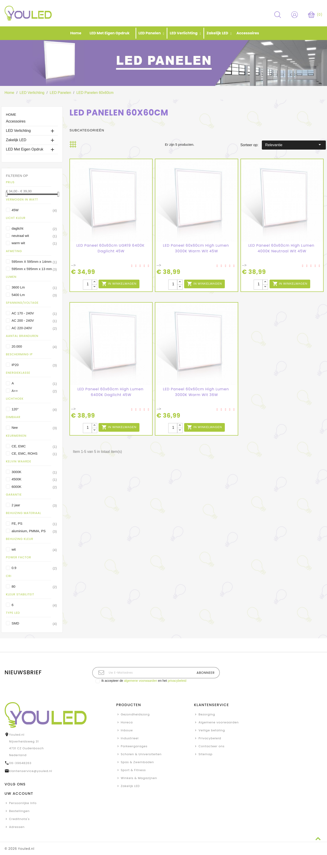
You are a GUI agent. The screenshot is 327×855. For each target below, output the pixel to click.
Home (11, 114)
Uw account (19, 793)
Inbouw (127, 730)
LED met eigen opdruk (24, 149)
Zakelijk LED (16, 140)
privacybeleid (177, 680)
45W (34, 210)
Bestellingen (19, 811)
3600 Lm (34, 287)
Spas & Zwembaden (137, 762)
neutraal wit (34, 235)
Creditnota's (19, 819)
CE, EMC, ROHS (34, 453)
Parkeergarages (134, 746)
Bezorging (206, 714)
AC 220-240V (34, 328)
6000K (34, 486)
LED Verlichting (18, 131)
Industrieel (130, 738)
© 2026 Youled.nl (19, 848)
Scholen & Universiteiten (141, 754)
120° (34, 409)
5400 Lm (34, 295)
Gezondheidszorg (135, 714)
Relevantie (293, 144)
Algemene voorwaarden (218, 722)
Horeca (127, 722)
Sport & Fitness (133, 770)
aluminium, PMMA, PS (34, 531)
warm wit (34, 243)
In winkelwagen (119, 283)
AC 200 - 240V (34, 320)
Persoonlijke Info (23, 803)
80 (34, 586)
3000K (34, 472)
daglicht (34, 228)
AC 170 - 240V (34, 313)
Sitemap (205, 754)
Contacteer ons (211, 746)
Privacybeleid (209, 738)
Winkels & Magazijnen (139, 778)
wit (34, 549)
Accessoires (15, 121)
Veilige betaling (211, 730)
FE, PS (34, 523)
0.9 (34, 568)
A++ (34, 391)
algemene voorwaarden (140, 680)
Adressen (17, 827)
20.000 (34, 346)
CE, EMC (34, 446)
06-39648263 (20, 763)
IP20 (34, 365)
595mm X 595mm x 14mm (34, 261)
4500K (34, 479)
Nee (34, 427)
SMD (34, 623)
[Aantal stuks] (87, 285)
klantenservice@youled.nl (30, 771)
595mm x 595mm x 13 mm (34, 269)
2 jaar (34, 505)
